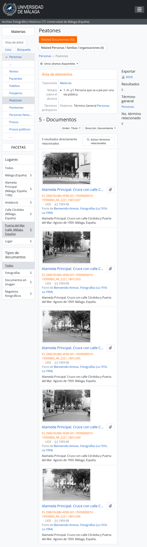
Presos (13, 122)
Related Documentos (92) (58, 40)
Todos (9, 168)
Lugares (11, 159)
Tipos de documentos (15, 254)
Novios (13, 71)
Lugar (18, 242)
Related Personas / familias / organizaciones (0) (72, 48)
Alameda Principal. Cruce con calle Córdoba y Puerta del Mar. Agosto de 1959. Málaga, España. (73, 189)
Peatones (15, 100)
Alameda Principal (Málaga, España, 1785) (18, 189)
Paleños (14, 86)
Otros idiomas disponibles (58, 63)
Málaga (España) (18, 176)
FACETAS (18, 147)
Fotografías (18, 274)
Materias (18, 31)
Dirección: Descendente (99, 128)
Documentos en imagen (18, 282)
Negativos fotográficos (18, 294)
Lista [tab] (8, 50)
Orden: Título (70, 128)
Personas (15, 57)
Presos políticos (19, 129)
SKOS (127, 77)
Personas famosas (21, 115)
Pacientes (15, 79)
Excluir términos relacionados (98, 141)
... (10, 64)
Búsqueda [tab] (24, 50)
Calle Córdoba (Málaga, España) (18, 214)
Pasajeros (15, 93)
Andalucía (18, 203)
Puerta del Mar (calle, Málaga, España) (18, 229)
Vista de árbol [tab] (14, 42)
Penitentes (16, 108)
